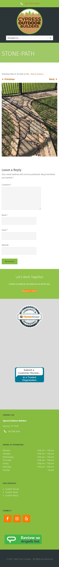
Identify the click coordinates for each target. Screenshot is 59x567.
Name (5, 215)
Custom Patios (11, 495)
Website (5, 245)
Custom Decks (11, 492)
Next (53, 79)
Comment (6, 185)
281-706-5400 (32, 3)
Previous (8, 79)
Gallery (40, 74)
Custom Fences (12, 489)
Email (5, 230)
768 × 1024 (30, 74)
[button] (29, 291)
